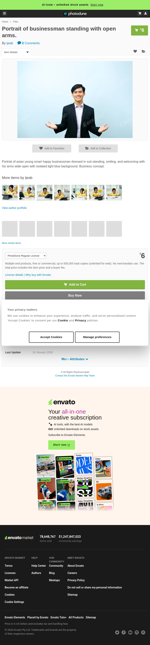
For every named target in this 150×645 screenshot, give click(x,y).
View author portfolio (14, 207)
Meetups (54, 580)
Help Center (38, 565)
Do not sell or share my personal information (94, 587)
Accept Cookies (51, 337)
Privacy (80, 320)
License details (14, 274)
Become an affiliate (16, 587)
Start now (96, 4)
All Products (76, 617)
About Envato (75, 565)
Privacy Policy (76, 580)
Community (56, 565)
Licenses (10, 573)
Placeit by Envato (37, 617)
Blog (51, 573)
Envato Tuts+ (58, 617)
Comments (28, 43)
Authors (36, 573)
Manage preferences (97, 337)
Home (5, 21)
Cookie (63, 320)
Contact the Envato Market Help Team (75, 375)
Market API (11, 580)
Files (15, 21)
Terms (8, 565)
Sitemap (72, 594)
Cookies (10, 594)
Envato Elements (15, 617)
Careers (72, 573)
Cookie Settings (14, 602)
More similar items (11, 243)
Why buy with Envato (38, 274)
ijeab (9, 43)
